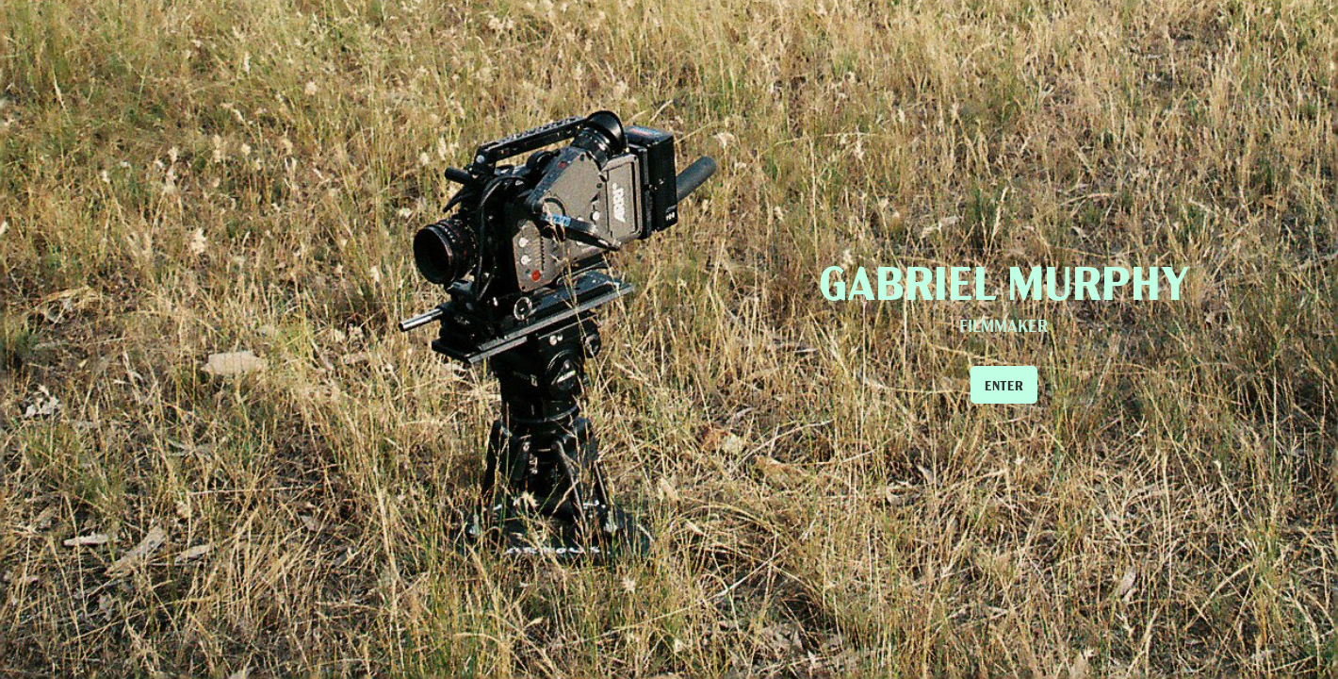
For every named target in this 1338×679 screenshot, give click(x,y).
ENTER (1004, 384)
